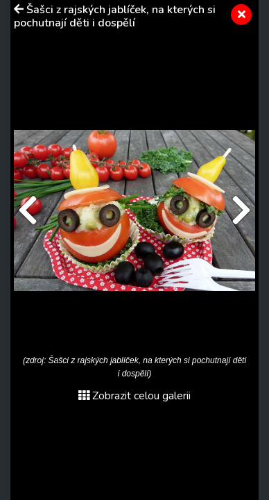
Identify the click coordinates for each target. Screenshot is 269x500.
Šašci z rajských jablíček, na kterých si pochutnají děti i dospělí (115, 16)
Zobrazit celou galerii (134, 395)
